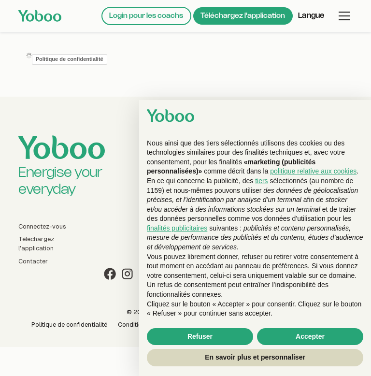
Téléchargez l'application (242, 16)
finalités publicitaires (177, 228)
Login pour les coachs (146, 16)
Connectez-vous (42, 226)
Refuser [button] (200, 336)
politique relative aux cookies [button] (313, 171)
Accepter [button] (310, 336)
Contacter (33, 261)
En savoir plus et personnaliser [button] (255, 357)
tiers (261, 181)
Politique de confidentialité (69, 59)
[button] (312, 15)
